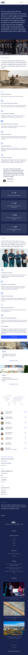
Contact (21, 2)
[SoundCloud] (20, 524)
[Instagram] (13, 524)
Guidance (14, 555)
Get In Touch (14, 337)
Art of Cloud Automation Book (14, 553)
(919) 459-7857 (14, 360)
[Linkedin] (10, 524)
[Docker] (8, 524)
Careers (14, 543)
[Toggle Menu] (26, 2)
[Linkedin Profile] (25, 412)
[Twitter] (15, 524)
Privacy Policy (14, 645)
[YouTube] (17, 524)
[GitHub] (5, 524)
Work (14, 545)
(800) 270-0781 (14, 384)
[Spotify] (22, 524)
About (14, 538)
